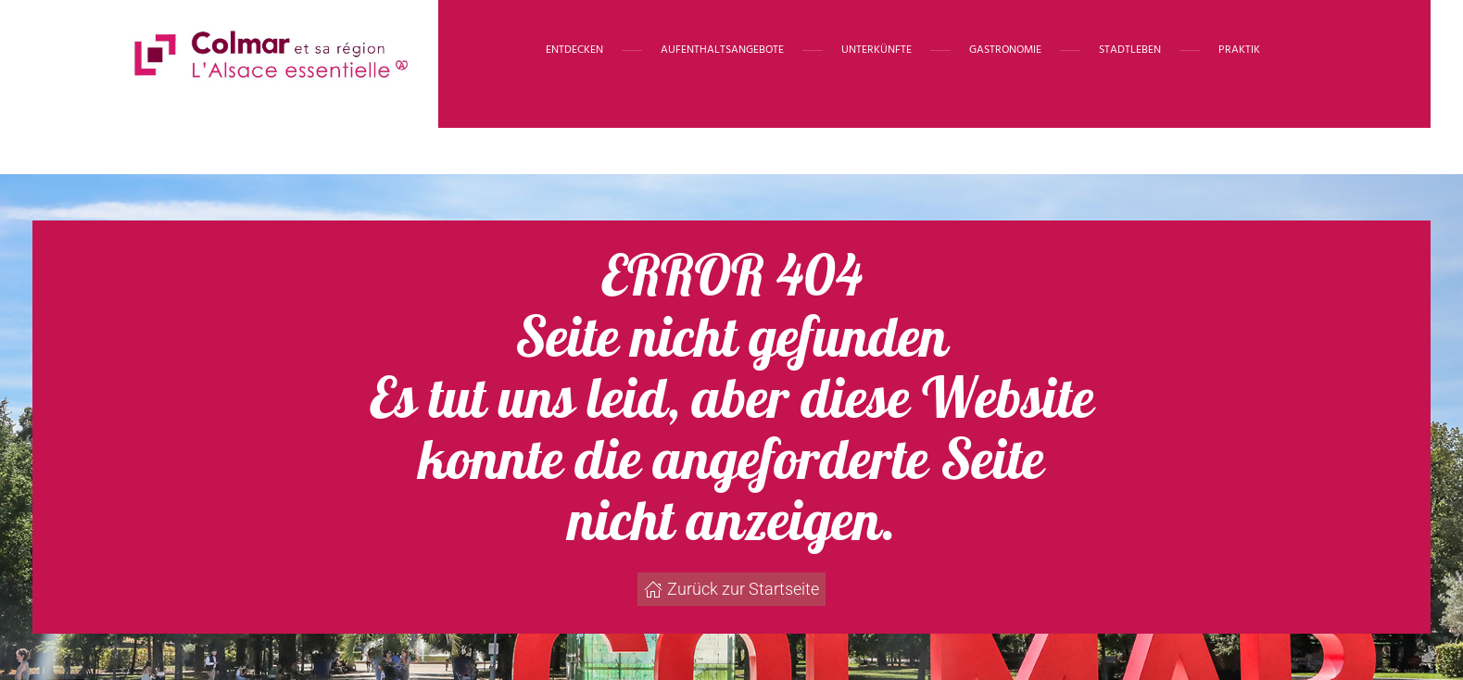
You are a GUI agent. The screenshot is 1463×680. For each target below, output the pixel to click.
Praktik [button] (1239, 50)
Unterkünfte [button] (876, 50)
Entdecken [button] (574, 50)
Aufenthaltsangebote (722, 50)
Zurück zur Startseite (731, 588)
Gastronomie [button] (1005, 50)
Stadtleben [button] (1130, 50)
